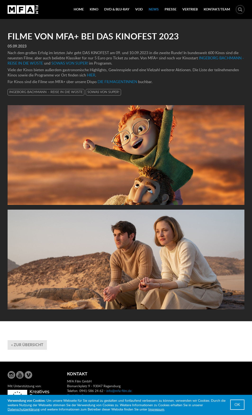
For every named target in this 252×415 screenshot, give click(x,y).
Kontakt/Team (217, 9)
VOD (139, 9)
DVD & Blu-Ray (116, 9)
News (154, 9)
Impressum (156, 409)
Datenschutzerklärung (24, 409)
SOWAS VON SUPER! (69, 63)
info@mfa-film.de (118, 390)
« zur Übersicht (27, 344)
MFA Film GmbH (23, 9)
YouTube (20, 375)
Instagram (11, 375)
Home (79, 9)
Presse (170, 9)
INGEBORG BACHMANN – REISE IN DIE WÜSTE (46, 92)
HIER (91, 75)
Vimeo (28, 375)
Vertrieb (190, 9)
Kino (94, 9)
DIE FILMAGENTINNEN (117, 81)
